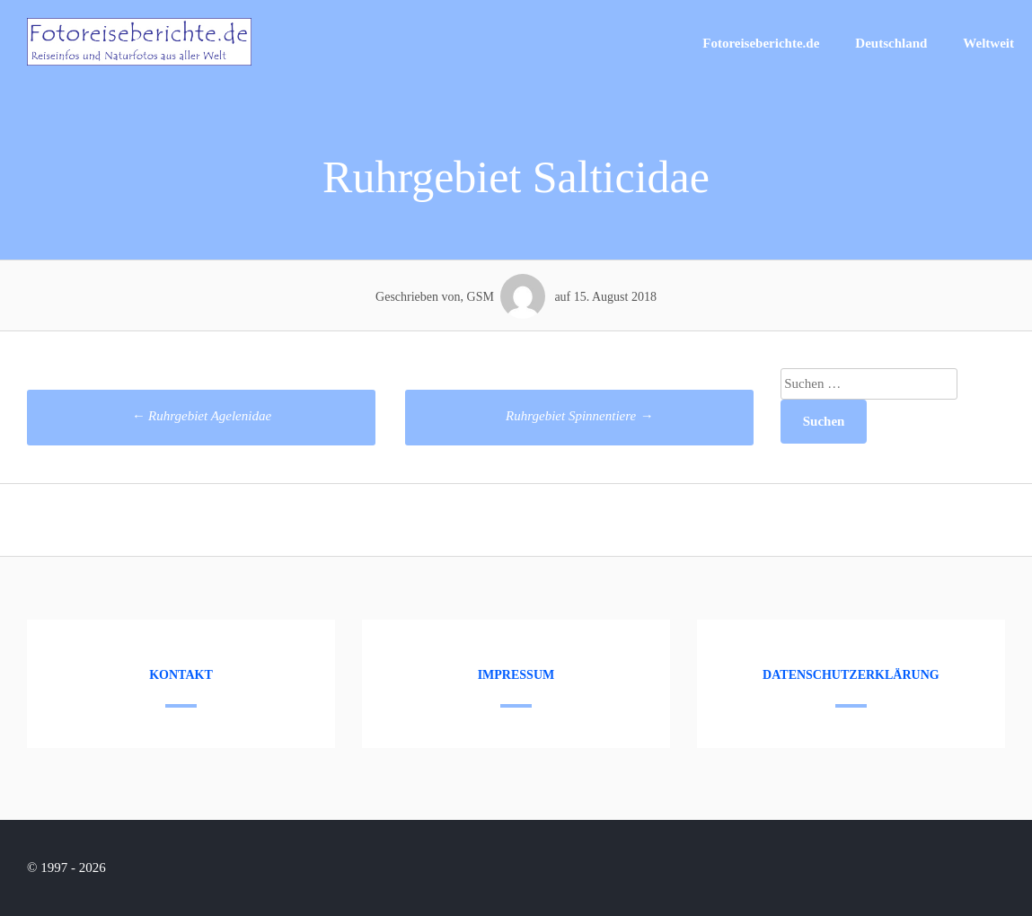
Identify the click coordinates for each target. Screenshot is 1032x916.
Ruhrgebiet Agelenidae (201, 416)
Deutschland (891, 43)
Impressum (516, 675)
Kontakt (181, 675)
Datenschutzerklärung (851, 675)
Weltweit (988, 43)
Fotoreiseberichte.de (760, 43)
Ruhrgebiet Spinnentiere (579, 416)
